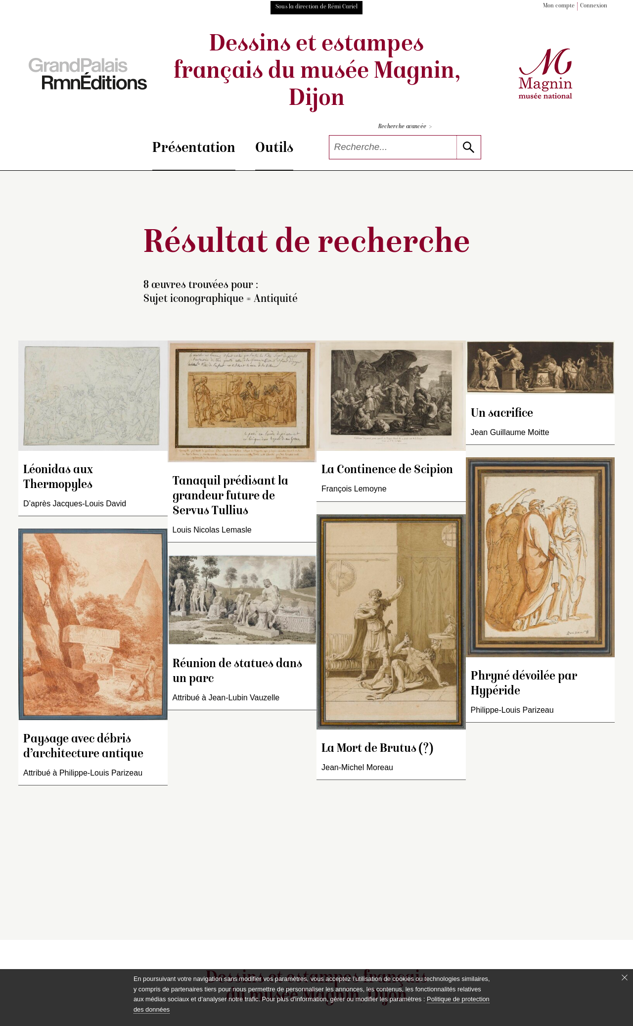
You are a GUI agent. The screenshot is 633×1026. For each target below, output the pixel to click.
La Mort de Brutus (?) (377, 749)
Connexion (593, 6)
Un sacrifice (502, 414)
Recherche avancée (405, 127)
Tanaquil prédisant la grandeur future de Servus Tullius (230, 497)
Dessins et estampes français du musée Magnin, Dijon (317, 72)
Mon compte (559, 6)
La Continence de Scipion (387, 470)
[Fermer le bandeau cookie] (625, 977)
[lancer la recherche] (468, 147)
